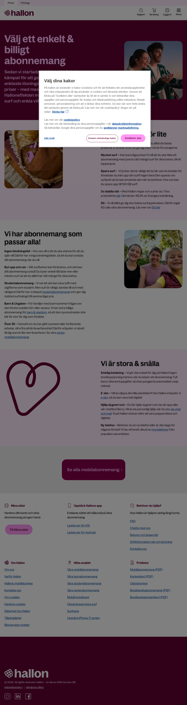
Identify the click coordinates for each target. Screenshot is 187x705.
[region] (95, 108)
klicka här (58, 111)
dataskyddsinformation (126, 123)
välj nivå (49, 138)
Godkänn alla (133, 138)
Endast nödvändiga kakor (102, 138)
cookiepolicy (72, 119)
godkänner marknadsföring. (121, 127)
